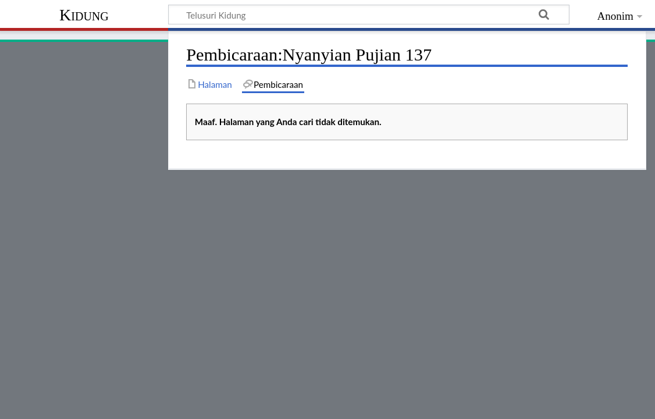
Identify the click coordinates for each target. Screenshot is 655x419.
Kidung (84, 15)
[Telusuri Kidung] (369, 14)
